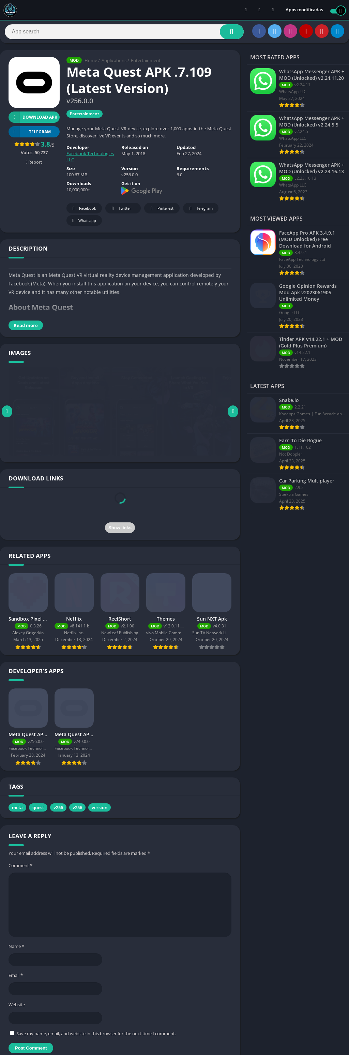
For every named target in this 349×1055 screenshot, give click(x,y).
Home (91, 63)
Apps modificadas (304, 10)
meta (17, 810)
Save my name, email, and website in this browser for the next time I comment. (96, 1036)
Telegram (200, 211)
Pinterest (160, 211)
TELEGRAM (30, 134)
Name (16, 949)
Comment (20, 868)
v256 (58, 810)
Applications (114, 63)
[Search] (124, 33)
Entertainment (146, 63)
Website (17, 1007)
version (99, 810)
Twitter (120, 211)
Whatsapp (83, 223)
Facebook (83, 211)
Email (16, 978)
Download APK (33, 119)
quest (38, 810)
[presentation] (120, 508)
